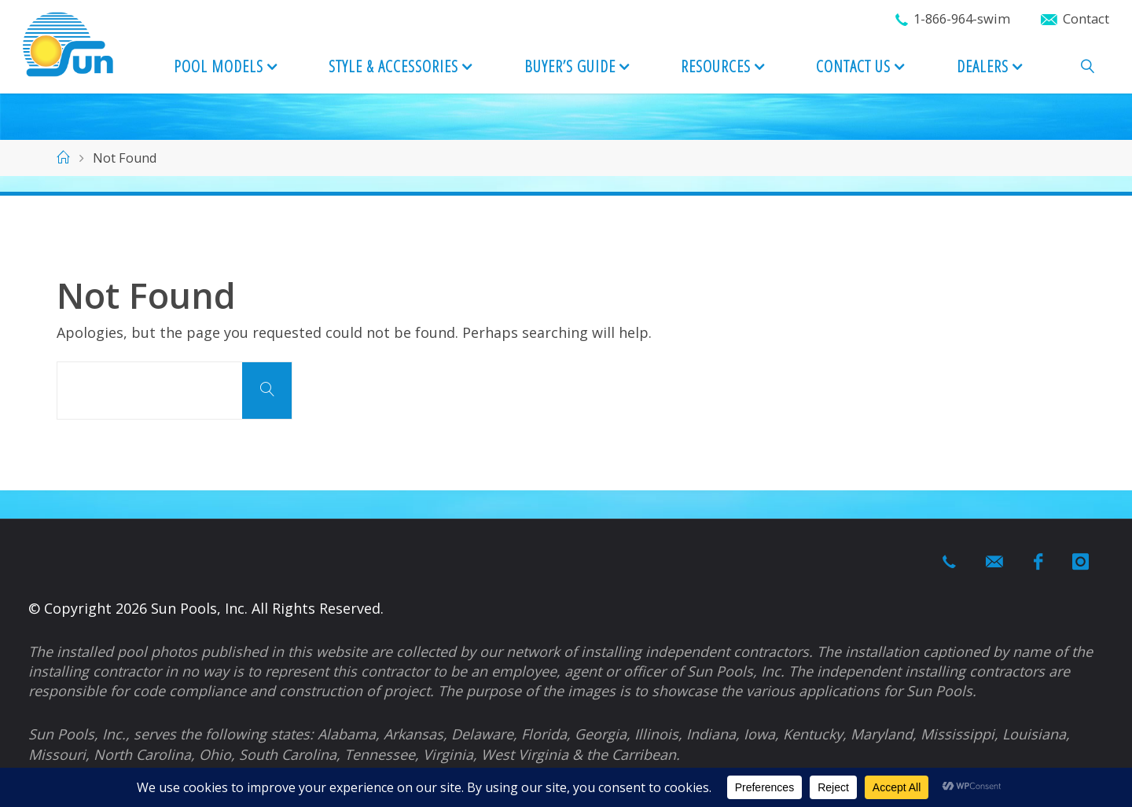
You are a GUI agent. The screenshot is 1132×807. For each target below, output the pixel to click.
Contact (1086, 18)
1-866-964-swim (961, 18)
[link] (1087, 67)
